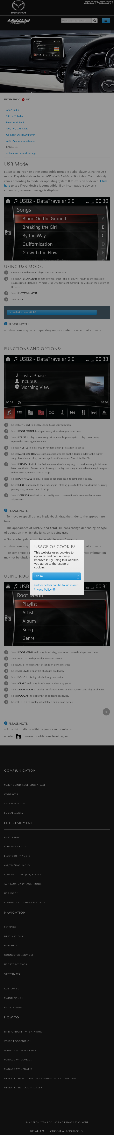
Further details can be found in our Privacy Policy (56, 587)
